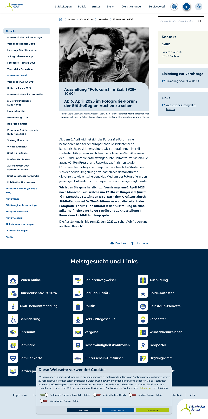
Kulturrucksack (14, 217)
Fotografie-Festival (17, 211)
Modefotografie (16, 111)
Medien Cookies (110, 394)
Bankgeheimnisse (17, 123)
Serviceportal (157, 6)
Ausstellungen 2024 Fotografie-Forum (18, 167)
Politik (82, 6)
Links (192, 395)
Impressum (20, 395)
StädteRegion (63, 6)
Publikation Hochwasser (21, 182)
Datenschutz (146, 388)
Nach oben (140, 243)
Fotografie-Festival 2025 (21, 62)
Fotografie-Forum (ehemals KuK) (21, 190)
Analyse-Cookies (146, 394)
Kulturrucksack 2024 (19, 88)
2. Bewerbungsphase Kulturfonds (19, 102)
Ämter (96, 6)
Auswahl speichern (117, 410)
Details (87, 394)
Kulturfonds (12, 198)
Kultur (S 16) (86, 19)
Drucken (118, 243)
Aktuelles (103, 19)
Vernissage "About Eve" (20, 81)
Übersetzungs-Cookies (60, 400)
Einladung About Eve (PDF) (182, 81)
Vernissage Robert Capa (21, 43)
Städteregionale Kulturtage (21, 205)
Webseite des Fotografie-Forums (181, 107)
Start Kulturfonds (17, 153)
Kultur (166, 43)
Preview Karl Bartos (18, 159)
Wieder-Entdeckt (17, 146)
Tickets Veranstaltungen (20, 224)
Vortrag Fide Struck (18, 140)
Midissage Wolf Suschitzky (22, 50)
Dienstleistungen (132, 6)
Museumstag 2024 (17, 117)
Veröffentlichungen (17, 230)
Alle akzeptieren (152, 410)
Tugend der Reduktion (20, 69)
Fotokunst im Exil (17, 75)
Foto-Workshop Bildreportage (24, 37)
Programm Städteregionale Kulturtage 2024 (22, 132)
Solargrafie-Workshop (20, 56)
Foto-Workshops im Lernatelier (25, 94)
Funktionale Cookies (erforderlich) (66, 394)
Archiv (9, 236)
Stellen (111, 6)
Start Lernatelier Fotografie (23, 175)
